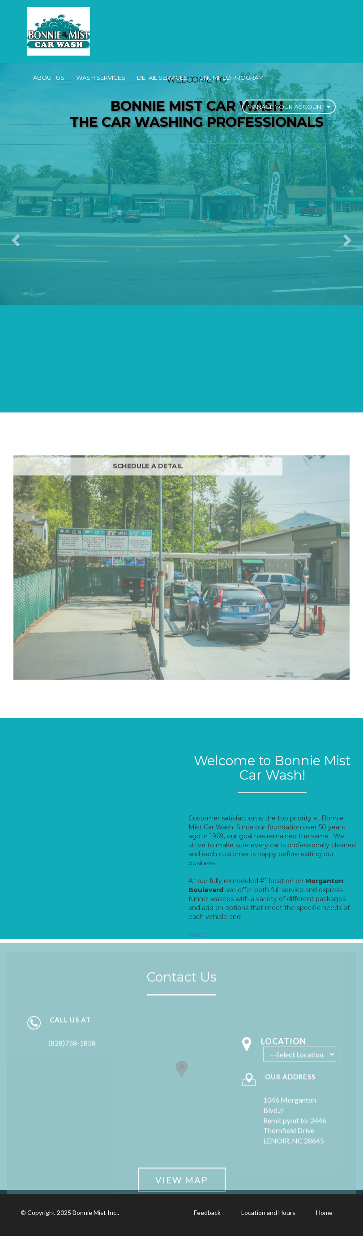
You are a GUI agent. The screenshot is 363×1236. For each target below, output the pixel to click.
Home (324, 1212)
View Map (181, 1183)
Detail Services (162, 77)
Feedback (207, 1212)
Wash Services (100, 77)
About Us (48, 77)
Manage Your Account (289, 106)
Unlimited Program (231, 77)
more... (198, 935)
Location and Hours (268, 1212)
